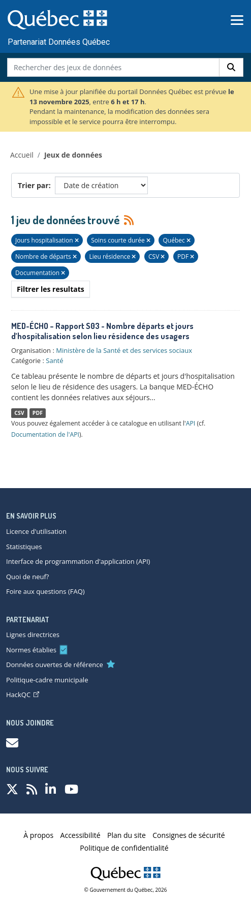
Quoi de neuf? (27, 576)
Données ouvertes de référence (54, 664)
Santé (54, 360)
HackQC (22, 694)
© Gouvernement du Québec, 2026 (125, 889)
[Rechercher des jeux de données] (113, 67)
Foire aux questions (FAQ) (45, 591)
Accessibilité (80, 835)
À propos (38, 835)
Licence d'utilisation (36, 531)
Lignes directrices (32, 634)
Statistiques (24, 546)
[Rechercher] (231, 67)
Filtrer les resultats (50, 289)
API (191, 423)
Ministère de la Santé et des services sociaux (124, 350)
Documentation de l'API (45, 434)
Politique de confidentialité (124, 848)
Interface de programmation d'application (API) (78, 561)
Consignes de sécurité (188, 835)
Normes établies (31, 649)
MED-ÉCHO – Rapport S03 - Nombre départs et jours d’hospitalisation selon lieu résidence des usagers (102, 331)
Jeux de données (73, 155)
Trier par (33, 185)
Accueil (22, 155)
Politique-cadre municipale (47, 679)
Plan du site (126, 835)
